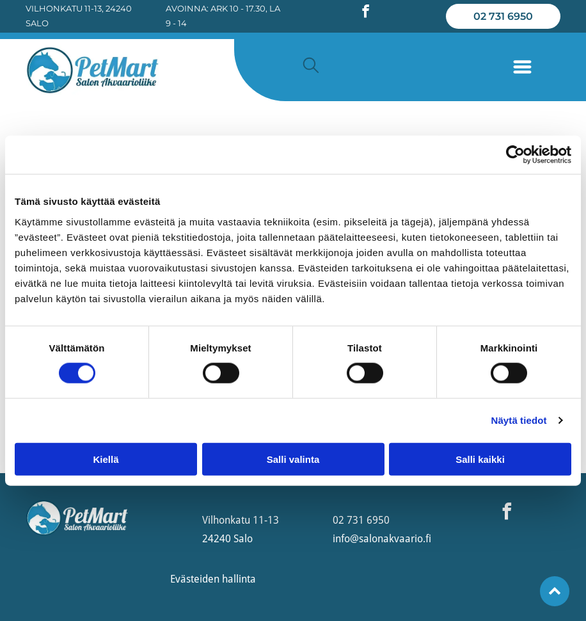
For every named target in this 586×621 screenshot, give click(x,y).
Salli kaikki (480, 458)
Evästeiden (194, 579)
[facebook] (365, 13)
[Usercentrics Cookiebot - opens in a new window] (515, 155)
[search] (311, 66)
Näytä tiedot (519, 420)
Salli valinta (293, 458)
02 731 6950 (361, 520)
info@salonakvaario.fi (382, 539)
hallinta (239, 579)
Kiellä (105, 458)
